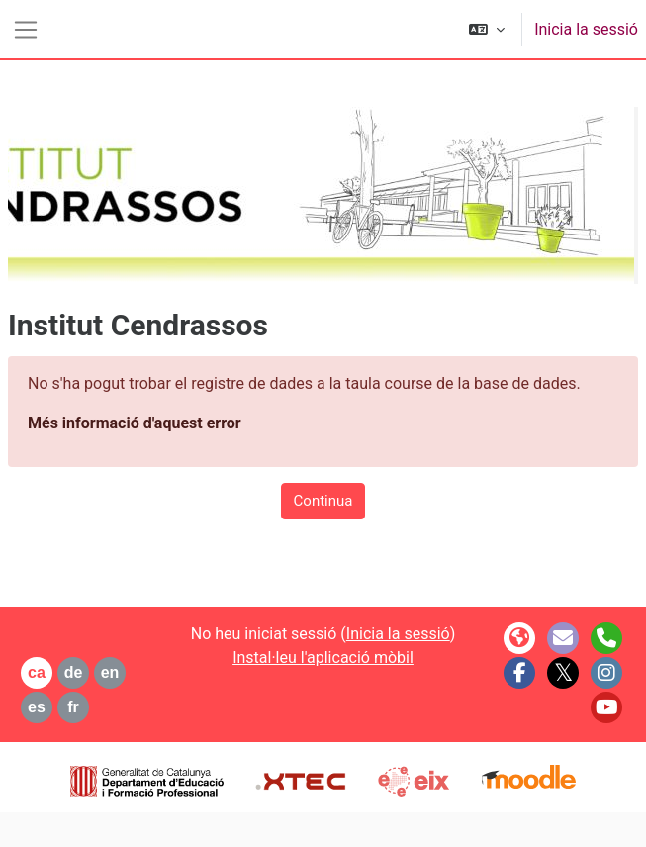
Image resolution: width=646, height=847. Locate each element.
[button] (486, 29)
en (110, 672)
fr (73, 707)
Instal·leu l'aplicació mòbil (323, 657)
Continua (323, 501)
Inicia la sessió (586, 29)
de (73, 672)
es (37, 707)
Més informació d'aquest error (134, 423)
